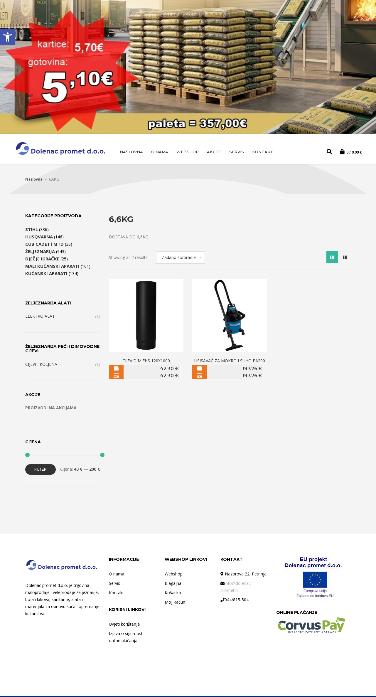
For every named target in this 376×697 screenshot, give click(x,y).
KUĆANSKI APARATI (46, 274)
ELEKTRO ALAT (40, 317)
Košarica (173, 593)
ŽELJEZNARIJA (40, 252)
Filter (40, 470)
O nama (159, 151)
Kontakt (262, 151)
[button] (7, 37)
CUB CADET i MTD (44, 245)
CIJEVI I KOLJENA (41, 365)
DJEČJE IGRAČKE (42, 259)
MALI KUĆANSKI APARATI (52, 267)
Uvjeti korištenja (124, 625)
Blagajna (173, 584)
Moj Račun (175, 603)
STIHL (31, 230)
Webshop (187, 151)
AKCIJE (214, 151)
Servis (236, 151)
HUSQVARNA (39, 237)
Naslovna (131, 151)
